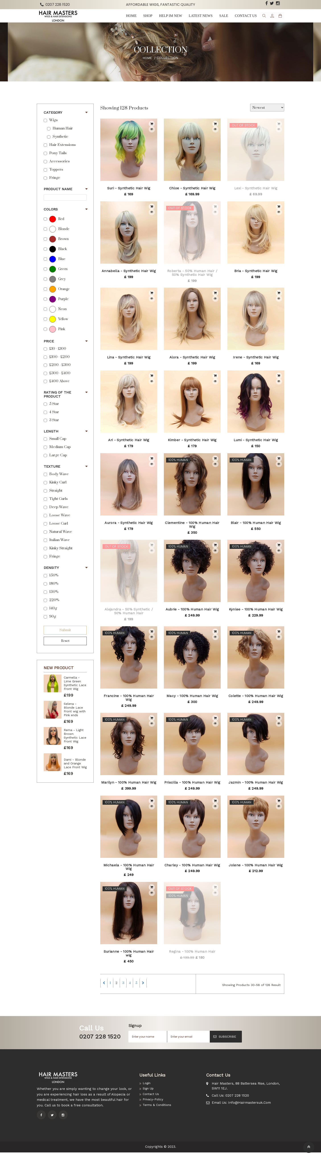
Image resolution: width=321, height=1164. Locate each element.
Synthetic (60, 144)
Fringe (54, 185)
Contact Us (152, 1107)
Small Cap (57, 446)
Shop (144, 19)
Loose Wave (59, 523)
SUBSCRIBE (224, 1048)
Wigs (53, 127)
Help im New (166, 19)
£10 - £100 (57, 356)
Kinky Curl (57, 490)
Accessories (59, 169)
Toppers (56, 177)
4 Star (54, 419)
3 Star (54, 427)
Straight (55, 498)
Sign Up (149, 1101)
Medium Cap (60, 454)
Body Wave (59, 481)
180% (53, 591)
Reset (65, 648)
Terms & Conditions (159, 1119)
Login (147, 1095)
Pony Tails (58, 160)
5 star (54, 411)
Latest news (196, 19)
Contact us (241, 19)
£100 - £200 (59, 364)
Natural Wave (60, 539)
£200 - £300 (60, 372)
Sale (219, 19)
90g (52, 624)
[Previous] (105, 992)
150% (53, 583)
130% (53, 599)
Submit (65, 637)
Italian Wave (59, 547)
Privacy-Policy (154, 1113)
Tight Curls (58, 506)
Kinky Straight (60, 556)
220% (54, 607)
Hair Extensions (62, 152)
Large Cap (58, 463)
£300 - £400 (59, 380)
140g (53, 616)
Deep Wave (58, 514)
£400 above (59, 388)
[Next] (167, 992)
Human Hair (63, 136)
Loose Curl (58, 531)
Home (127, 19)
